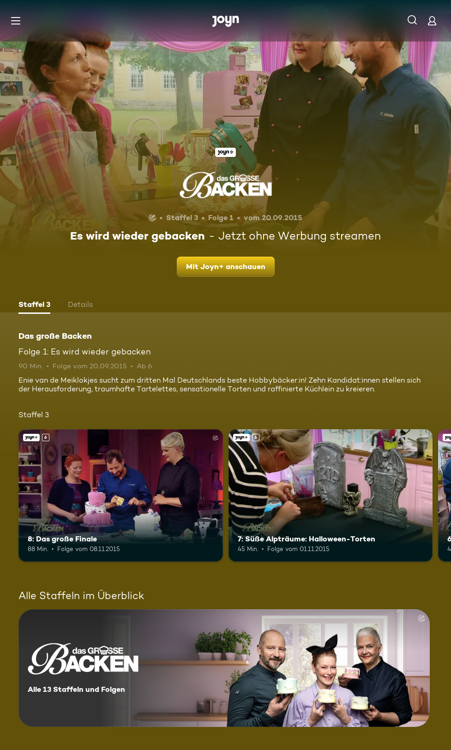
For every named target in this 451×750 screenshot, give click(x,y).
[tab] (34, 305)
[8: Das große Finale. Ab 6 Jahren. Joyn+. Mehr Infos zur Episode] (120, 495)
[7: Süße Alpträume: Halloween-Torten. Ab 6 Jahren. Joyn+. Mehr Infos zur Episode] (331, 495)
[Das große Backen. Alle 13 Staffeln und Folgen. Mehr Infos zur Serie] (224, 668)
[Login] (432, 20)
